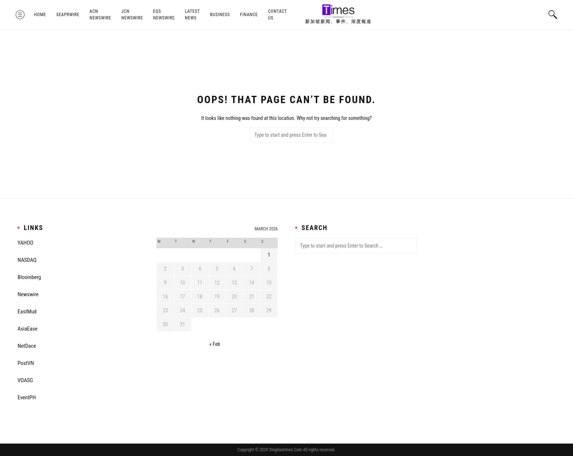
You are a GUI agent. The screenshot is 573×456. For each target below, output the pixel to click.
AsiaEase (28, 328)
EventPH (27, 397)
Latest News (194, 14)
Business (221, 14)
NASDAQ (27, 260)
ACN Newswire (102, 14)
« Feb (214, 344)
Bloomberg (29, 277)
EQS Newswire (166, 14)
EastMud (27, 311)
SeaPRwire (69, 14)
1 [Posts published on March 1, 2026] (268, 255)
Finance (250, 14)
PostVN (26, 363)
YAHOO (25, 243)
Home (42, 14)
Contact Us (279, 14)
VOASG (25, 380)
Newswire (28, 294)
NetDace (27, 346)
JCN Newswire (134, 14)
